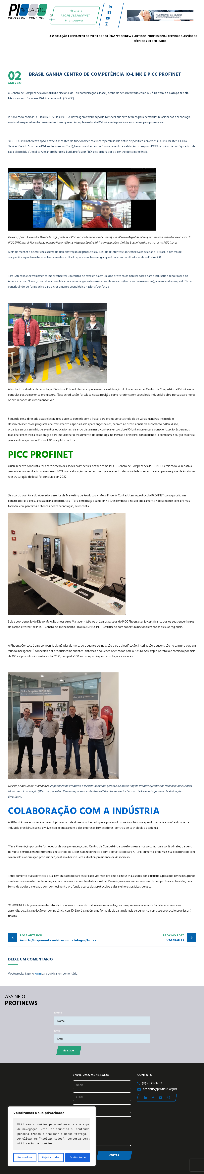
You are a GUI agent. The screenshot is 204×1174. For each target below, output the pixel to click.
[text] (51, 1134)
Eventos (96, 36)
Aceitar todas (78, 1157)
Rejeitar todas (50, 1157)
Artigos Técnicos (140, 38)
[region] (52, 1136)
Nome (58, 1012)
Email (57, 1030)
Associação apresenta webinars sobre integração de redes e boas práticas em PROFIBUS (61, 938)
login (38, 973)
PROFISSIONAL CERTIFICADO (157, 38)
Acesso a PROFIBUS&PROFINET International (75, 15)
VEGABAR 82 (144, 938)
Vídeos (192, 36)
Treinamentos (78, 36)
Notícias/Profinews (118, 36)
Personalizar (25, 1157)
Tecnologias (177, 36)
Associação (58, 36)
